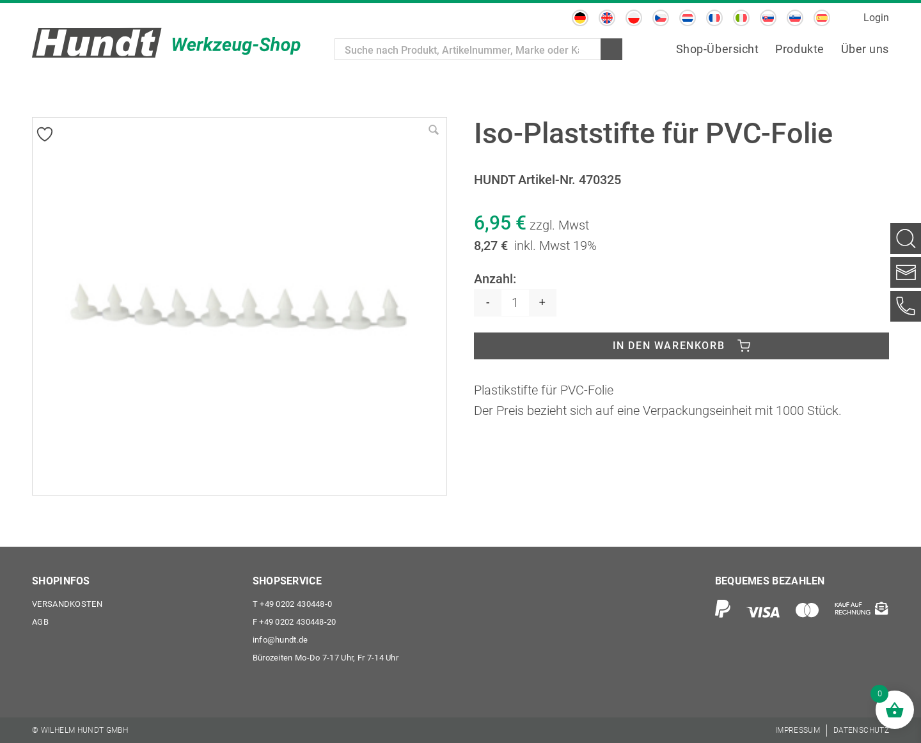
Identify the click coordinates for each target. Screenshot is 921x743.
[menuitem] (580, 18)
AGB (40, 622)
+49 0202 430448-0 (293, 604)
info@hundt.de (280, 640)
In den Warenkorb (669, 346)
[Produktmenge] (515, 303)
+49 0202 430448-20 (294, 622)
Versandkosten (67, 604)
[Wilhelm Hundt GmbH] (166, 43)
